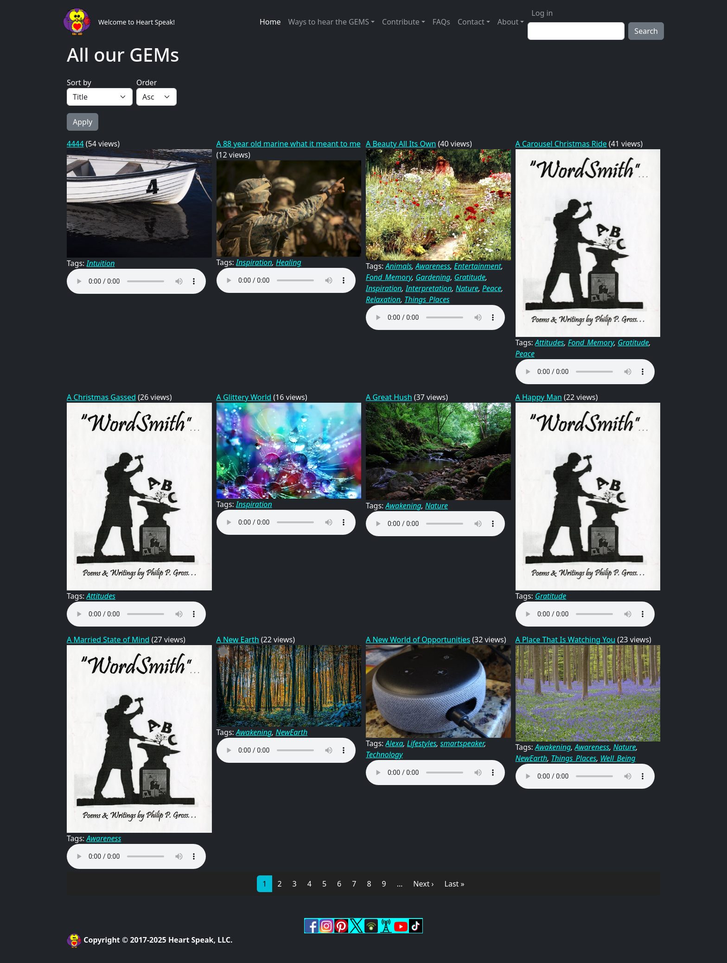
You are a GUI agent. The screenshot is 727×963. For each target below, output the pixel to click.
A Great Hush (389, 397)
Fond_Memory (389, 277)
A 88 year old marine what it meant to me (289, 144)
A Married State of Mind (108, 639)
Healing (288, 262)
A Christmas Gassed (101, 397)
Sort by (79, 82)
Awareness (432, 266)
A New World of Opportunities (418, 639)
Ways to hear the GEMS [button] (328, 22)
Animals (399, 266)
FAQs (441, 22)
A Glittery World (244, 397)
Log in (542, 13)
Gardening (432, 277)
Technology (384, 754)
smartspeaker (462, 743)
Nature (467, 288)
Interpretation (429, 288)
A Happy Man (539, 397)
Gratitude (469, 277)
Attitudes (549, 342)
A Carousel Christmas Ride (561, 144)
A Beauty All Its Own (401, 144)
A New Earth (238, 639)
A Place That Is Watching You (566, 639)
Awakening (403, 506)
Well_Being (617, 758)
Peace (491, 288)
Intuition (101, 263)
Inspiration (254, 262)
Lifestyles (422, 743)
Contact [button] (471, 22)
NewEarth (291, 732)
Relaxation (383, 299)
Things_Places (427, 299)
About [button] (507, 22)
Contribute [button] (401, 22)
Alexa (394, 743)
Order (146, 82)
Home (270, 22)
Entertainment (477, 266)
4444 (75, 144)
